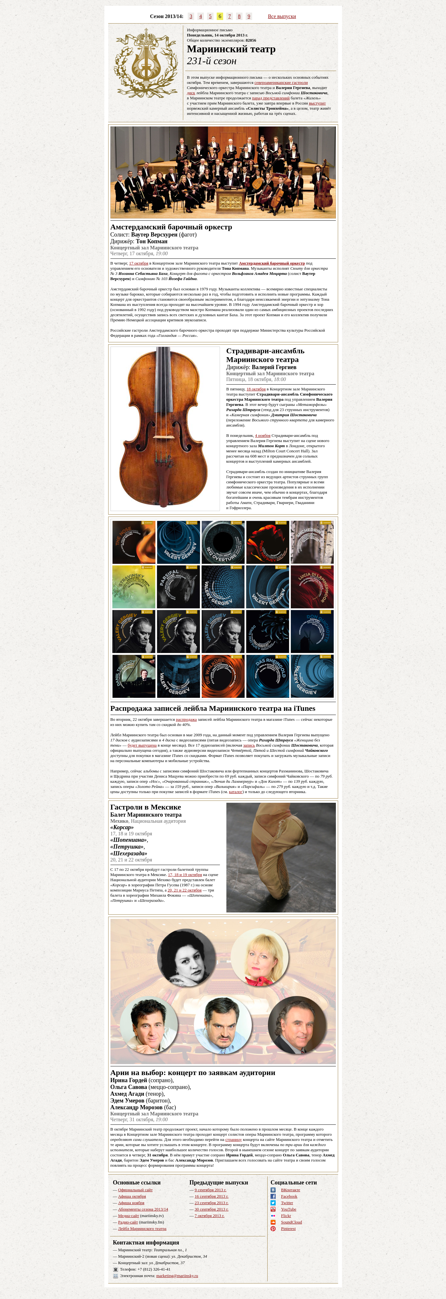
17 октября (138, 263)
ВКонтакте (290, 1189)
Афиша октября (132, 1196)
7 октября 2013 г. (209, 1215)
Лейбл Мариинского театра (142, 1228)
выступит (317, 103)
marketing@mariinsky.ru (177, 1275)
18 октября (256, 389)
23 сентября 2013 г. (211, 1202)
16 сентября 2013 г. (211, 1196)
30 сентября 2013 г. (211, 1209)
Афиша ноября (131, 1202)
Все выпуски (282, 16)
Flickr (286, 1215)
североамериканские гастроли (281, 82)
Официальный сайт (135, 1189)
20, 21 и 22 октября (185, 890)
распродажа (186, 719)
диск (191, 92)
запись (249, 745)
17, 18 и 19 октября (185, 874)
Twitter (287, 1202)
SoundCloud (291, 1222)
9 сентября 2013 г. (210, 1189)
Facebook (289, 1196)
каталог (235, 791)
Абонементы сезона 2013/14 (143, 1209)
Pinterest (288, 1228)
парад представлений (271, 98)
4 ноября (262, 435)
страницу (233, 1139)
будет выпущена (142, 745)
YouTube (288, 1209)
